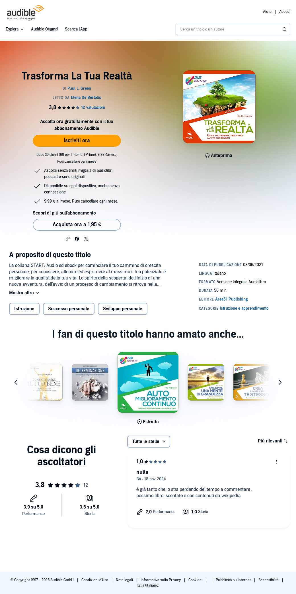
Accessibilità (268, 580)
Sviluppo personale (122, 309)
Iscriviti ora (77, 141)
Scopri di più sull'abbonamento (64, 213)
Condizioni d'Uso (95, 580)
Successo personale (68, 309)
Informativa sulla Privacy (161, 580)
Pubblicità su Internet (234, 580)
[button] (67, 238)
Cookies (195, 580)
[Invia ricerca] (285, 29)
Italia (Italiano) (148, 585)
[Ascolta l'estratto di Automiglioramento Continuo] (148, 422)
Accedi (284, 11)
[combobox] (233, 29)
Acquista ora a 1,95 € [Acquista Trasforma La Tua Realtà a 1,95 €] (77, 225)
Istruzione (24, 309)
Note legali (125, 580)
